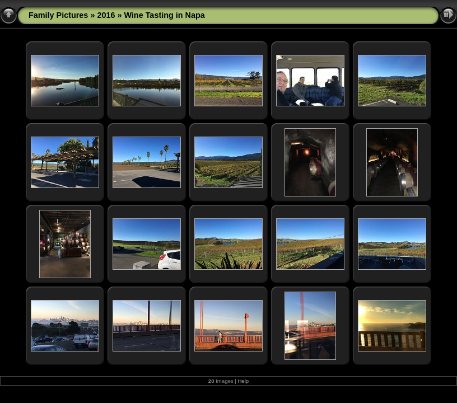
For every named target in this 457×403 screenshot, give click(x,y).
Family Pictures (58, 15)
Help (243, 381)
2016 (106, 15)
